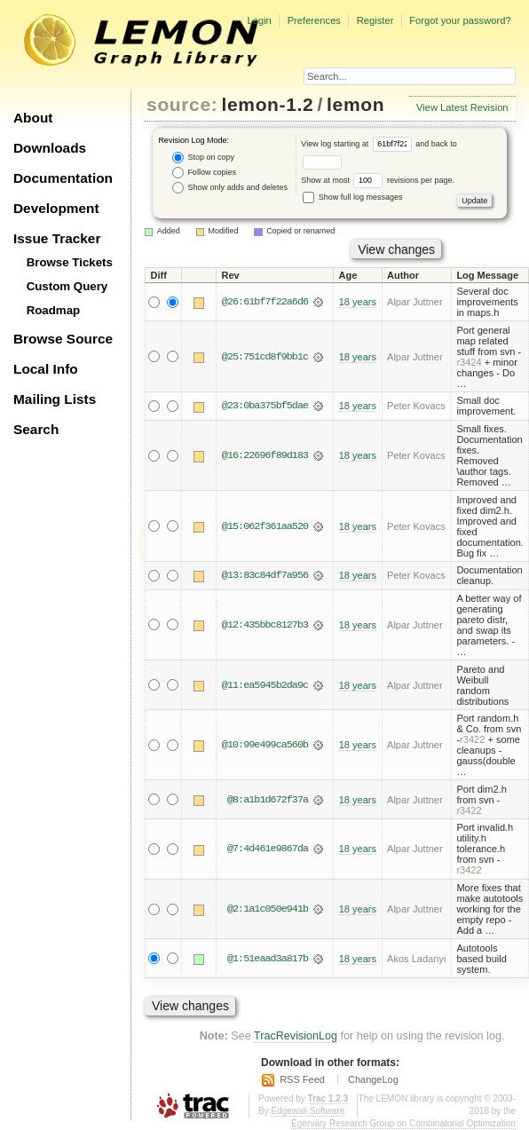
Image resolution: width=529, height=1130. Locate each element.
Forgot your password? (459, 20)
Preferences (314, 20)
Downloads (49, 147)
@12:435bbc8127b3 (265, 625)
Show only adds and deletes (230, 188)
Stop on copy (203, 157)
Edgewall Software (307, 1111)
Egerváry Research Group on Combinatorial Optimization (403, 1123)
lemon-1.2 (268, 104)
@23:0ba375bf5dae (265, 406)
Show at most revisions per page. (377, 180)
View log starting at (358, 143)
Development (56, 208)
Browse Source (63, 338)
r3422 (472, 739)
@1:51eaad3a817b (267, 959)
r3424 (468, 362)
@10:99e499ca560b (265, 745)
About (32, 117)
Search (36, 429)
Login (259, 20)
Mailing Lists (54, 399)
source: (181, 104)
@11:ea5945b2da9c (265, 685)
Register (375, 20)
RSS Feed (302, 1079)
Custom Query (67, 286)
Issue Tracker (56, 238)
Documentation (63, 178)
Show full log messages (352, 197)
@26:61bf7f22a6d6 (265, 302)
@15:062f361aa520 (265, 526)
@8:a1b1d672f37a (267, 800)
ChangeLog (373, 1079)
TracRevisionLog (295, 1036)
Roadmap (54, 310)
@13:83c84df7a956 (265, 575)
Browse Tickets (70, 262)
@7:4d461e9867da (267, 849)
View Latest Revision (462, 107)
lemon (355, 104)
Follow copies (204, 172)
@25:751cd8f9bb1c (265, 357)
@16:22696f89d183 (265, 455)
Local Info (45, 368)
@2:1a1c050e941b (267, 909)
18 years (357, 301)
